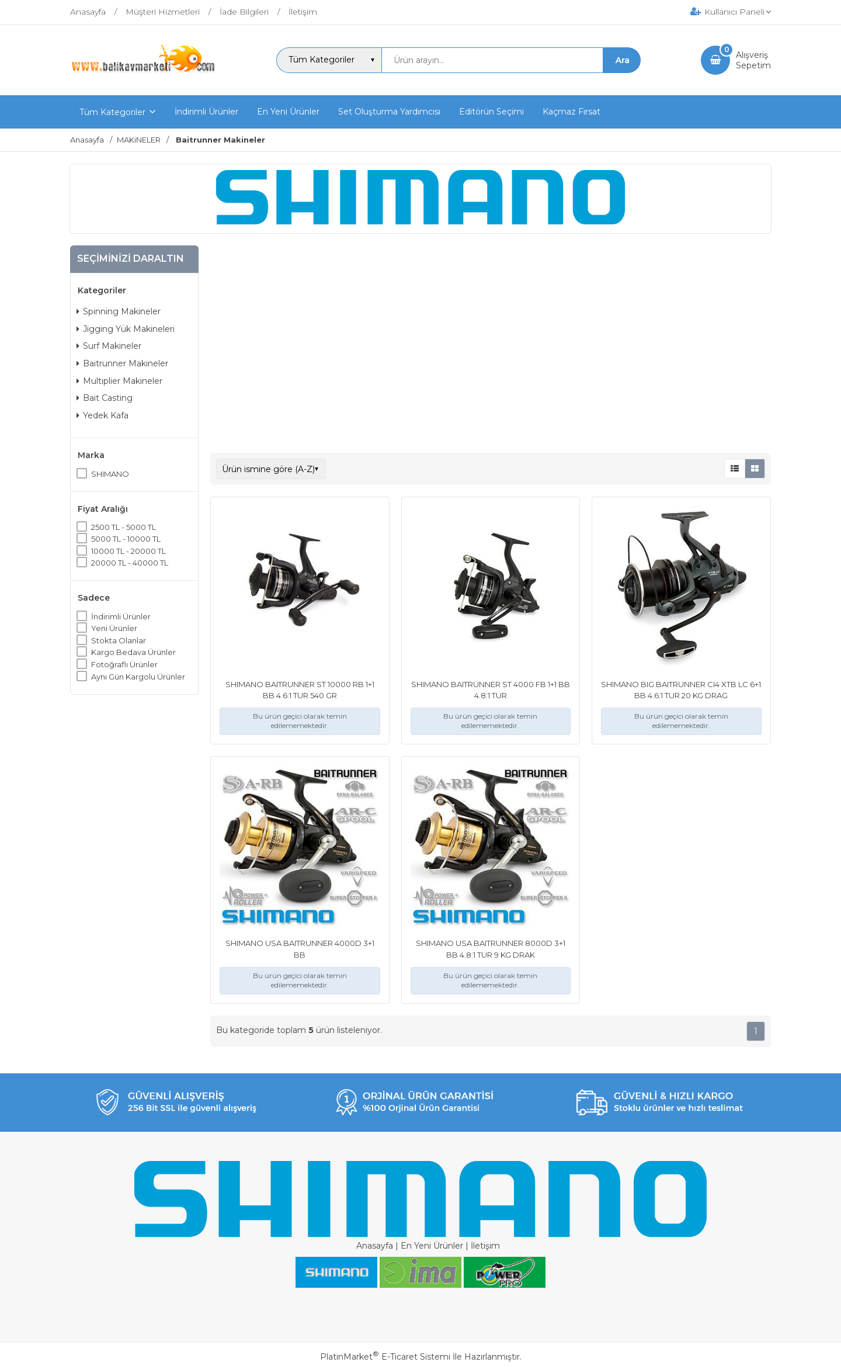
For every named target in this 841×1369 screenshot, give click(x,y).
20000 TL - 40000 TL (129, 562)
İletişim (485, 1245)
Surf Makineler (109, 346)
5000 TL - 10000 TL (126, 538)
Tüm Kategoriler (112, 112)
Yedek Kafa (102, 415)
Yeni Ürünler (114, 628)
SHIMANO (110, 474)
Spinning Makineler (119, 311)
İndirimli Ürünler (121, 616)
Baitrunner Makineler (122, 363)
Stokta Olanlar (118, 640)
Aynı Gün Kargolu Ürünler (138, 676)
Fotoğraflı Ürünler (124, 664)
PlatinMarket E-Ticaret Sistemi (385, 1356)
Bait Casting (105, 398)
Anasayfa (374, 1245)
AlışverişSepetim (753, 60)
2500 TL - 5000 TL (123, 527)
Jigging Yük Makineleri (126, 329)
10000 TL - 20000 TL (128, 551)
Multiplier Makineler (119, 381)
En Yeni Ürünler (432, 1245)
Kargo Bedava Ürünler (133, 652)
